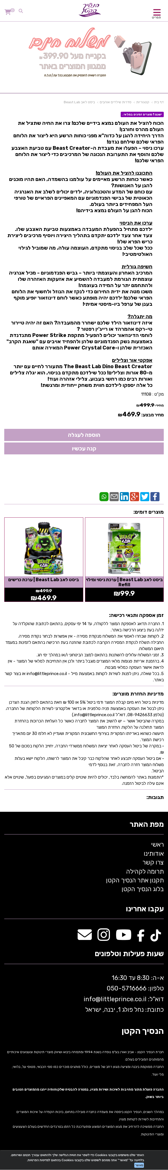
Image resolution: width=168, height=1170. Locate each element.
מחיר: (150, 405)
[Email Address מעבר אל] (85, 938)
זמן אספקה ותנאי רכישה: (136, 615)
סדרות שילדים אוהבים (115, 102)
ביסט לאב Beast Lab (79, 102)
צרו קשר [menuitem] (153, 862)
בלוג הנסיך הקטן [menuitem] (143, 889)
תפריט (156, 17)
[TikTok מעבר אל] (155, 938)
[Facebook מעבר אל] (141, 938)
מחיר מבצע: (152, 415)
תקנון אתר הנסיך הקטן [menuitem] (135, 880)
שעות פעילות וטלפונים (129, 954)
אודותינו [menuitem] (154, 853)
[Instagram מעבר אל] (103, 938)
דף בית (159, 102)
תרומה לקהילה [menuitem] (145, 871)
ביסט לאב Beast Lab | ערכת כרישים (43, 579)
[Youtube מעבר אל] (123, 938)
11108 (146, 394)
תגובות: (155, 797)
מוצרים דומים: (148, 512)
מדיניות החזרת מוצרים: (138, 694)
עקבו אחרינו (145, 909)
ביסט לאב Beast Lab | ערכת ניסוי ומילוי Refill (124, 582)
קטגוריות (142, 102)
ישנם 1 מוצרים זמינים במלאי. (142, 114)
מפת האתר (146, 825)
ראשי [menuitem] (157, 844)
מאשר (139, 1165)
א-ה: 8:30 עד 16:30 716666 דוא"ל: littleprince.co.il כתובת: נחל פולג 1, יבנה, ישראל (123, 993)
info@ (92, 999)
